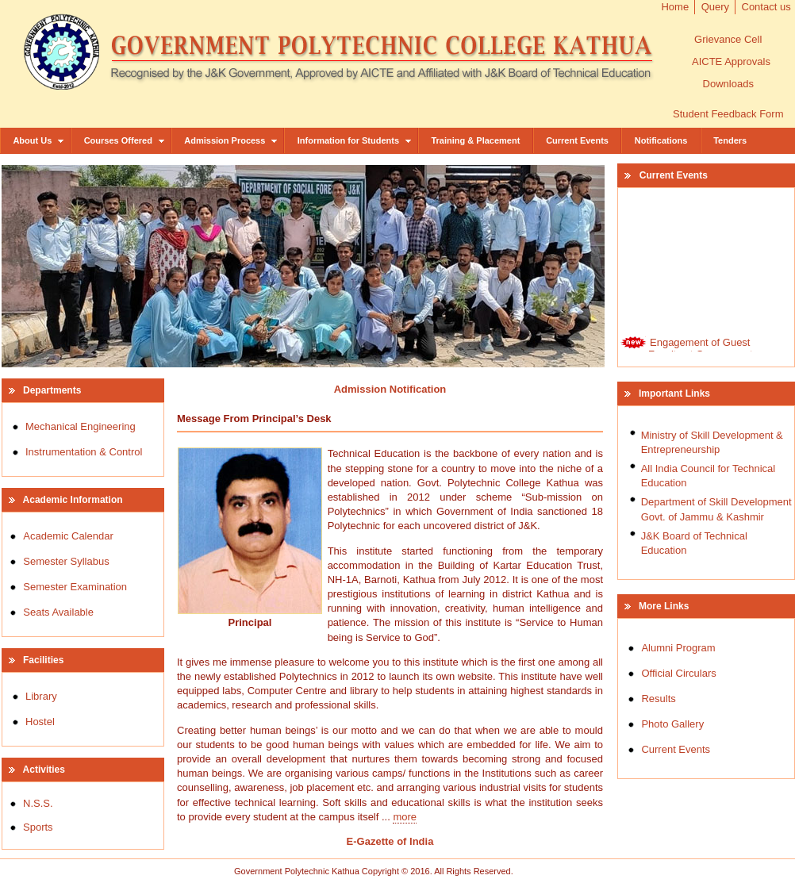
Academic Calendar (68, 536)
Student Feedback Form (728, 114)
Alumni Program (678, 648)
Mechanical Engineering (80, 426)
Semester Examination (75, 587)
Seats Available (58, 612)
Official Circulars (678, 673)
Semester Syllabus (66, 561)
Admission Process (231, 140)
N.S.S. (38, 803)
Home (675, 7)
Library (41, 696)
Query (715, 7)
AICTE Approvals (731, 61)
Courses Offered (125, 140)
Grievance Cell (728, 39)
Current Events (577, 140)
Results (658, 698)
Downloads (728, 84)
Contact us (766, 7)
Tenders (730, 140)
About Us (39, 140)
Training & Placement (475, 140)
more (405, 817)
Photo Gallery (672, 724)
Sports (38, 827)
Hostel (40, 722)
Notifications (661, 140)
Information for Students (355, 140)
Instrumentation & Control (83, 452)
